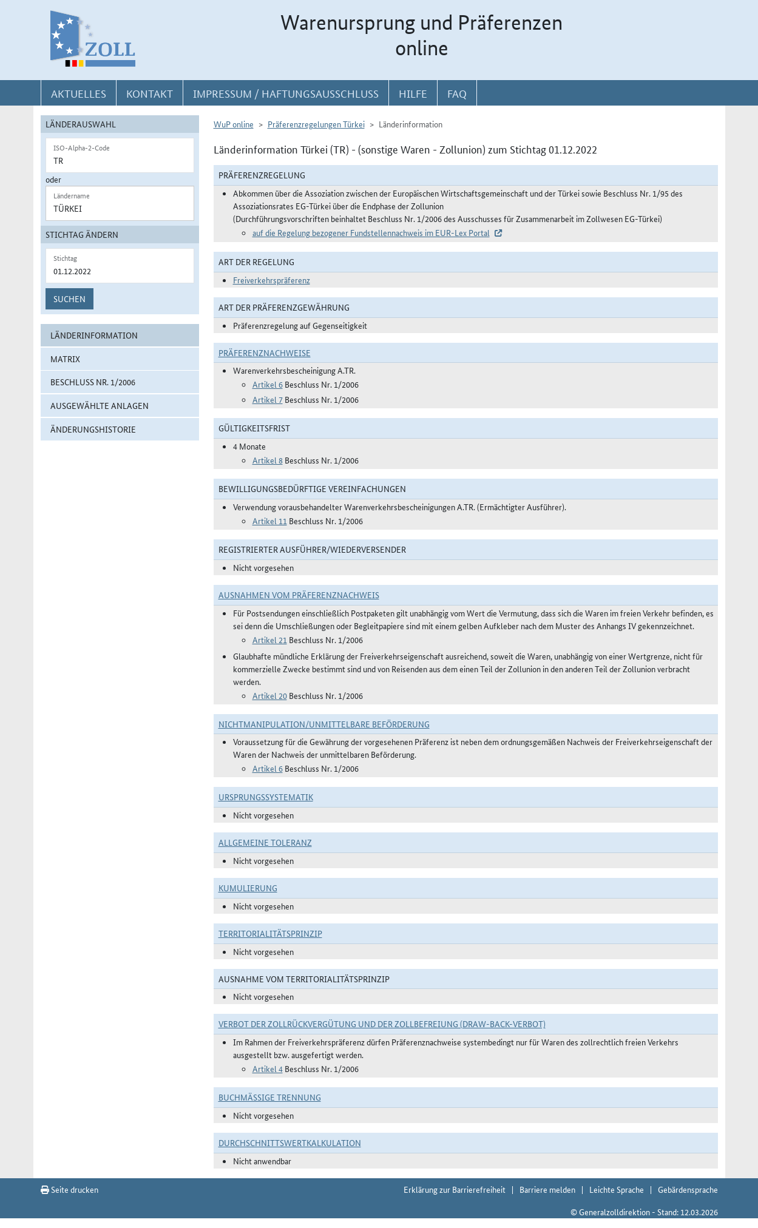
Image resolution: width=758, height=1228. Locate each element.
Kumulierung (247, 888)
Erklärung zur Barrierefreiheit (455, 1189)
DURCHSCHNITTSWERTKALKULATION (289, 1142)
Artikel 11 (269, 520)
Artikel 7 (267, 399)
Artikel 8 (267, 460)
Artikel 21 (269, 639)
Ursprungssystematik (265, 797)
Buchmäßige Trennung (269, 1097)
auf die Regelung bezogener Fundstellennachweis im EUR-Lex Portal (371, 232)
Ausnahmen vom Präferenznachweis (298, 595)
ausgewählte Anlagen (99, 405)
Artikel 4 (267, 1068)
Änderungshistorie (93, 429)
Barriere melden (547, 1189)
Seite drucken (69, 1189)
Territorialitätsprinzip (270, 933)
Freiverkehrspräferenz (271, 280)
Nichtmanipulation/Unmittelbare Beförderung (324, 724)
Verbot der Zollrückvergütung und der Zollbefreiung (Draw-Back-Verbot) (382, 1023)
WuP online (234, 124)
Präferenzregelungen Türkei (316, 124)
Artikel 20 (269, 695)
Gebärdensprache (688, 1189)
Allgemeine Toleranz (265, 842)
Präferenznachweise (264, 352)
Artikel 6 (267, 384)
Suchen (69, 298)
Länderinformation (94, 335)
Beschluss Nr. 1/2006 (92, 382)
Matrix (65, 359)
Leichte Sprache (616, 1189)
